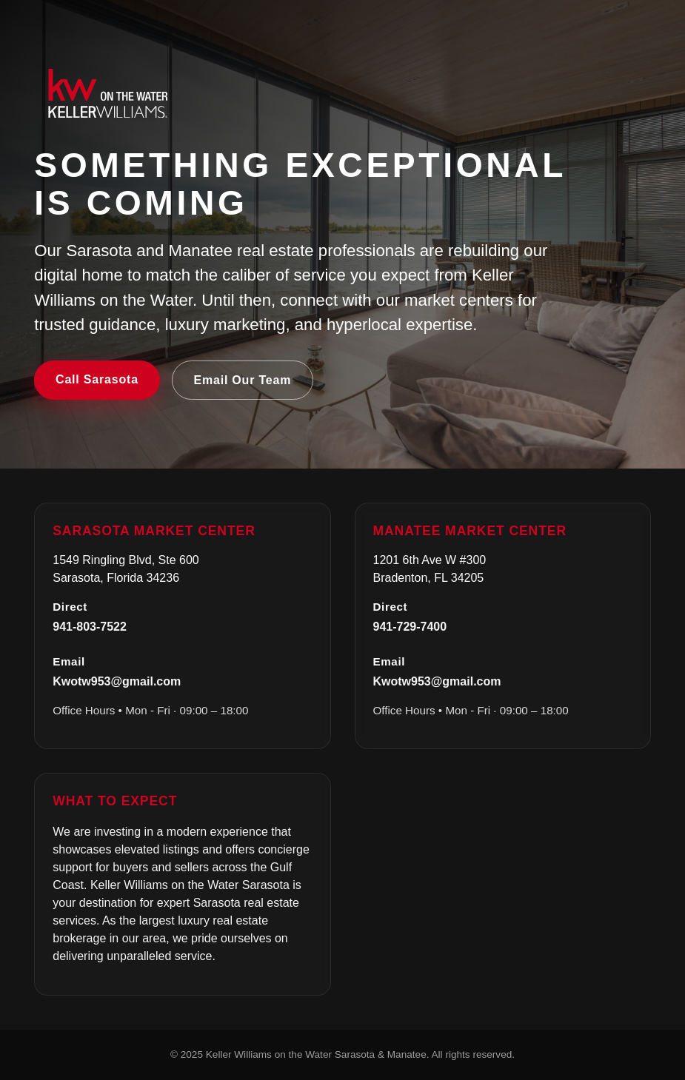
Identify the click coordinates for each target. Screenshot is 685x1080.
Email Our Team (242, 380)
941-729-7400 (410, 626)
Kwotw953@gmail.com (117, 681)
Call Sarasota (97, 379)
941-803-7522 (90, 626)
